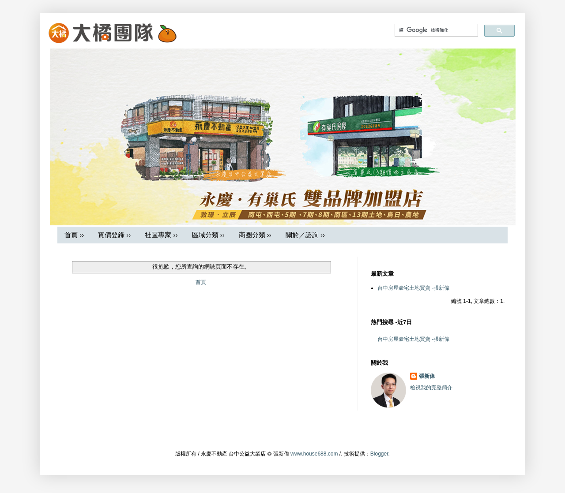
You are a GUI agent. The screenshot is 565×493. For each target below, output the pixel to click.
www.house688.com (314, 454)
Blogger (379, 454)
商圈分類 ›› (255, 235)
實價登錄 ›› (114, 235)
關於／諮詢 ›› (305, 235)
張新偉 (427, 376)
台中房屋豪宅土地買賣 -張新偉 (413, 288)
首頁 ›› (74, 235)
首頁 (201, 282)
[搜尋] (435, 30)
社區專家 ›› (161, 235)
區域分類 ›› (208, 235)
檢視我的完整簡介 (431, 388)
